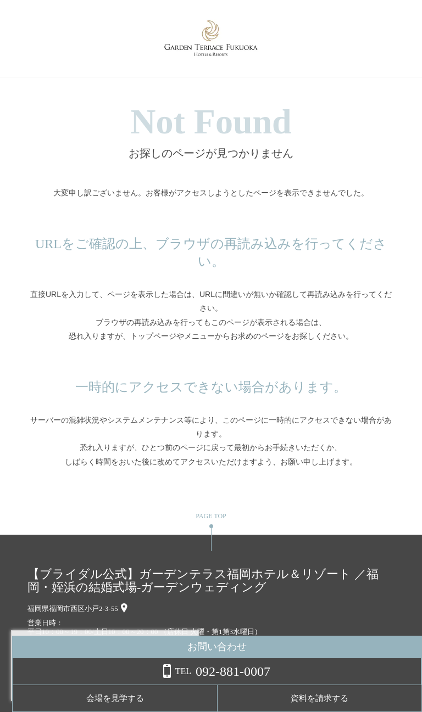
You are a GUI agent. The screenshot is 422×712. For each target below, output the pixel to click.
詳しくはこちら (111, 684)
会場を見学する (290, 698)
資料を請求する (378, 698)
